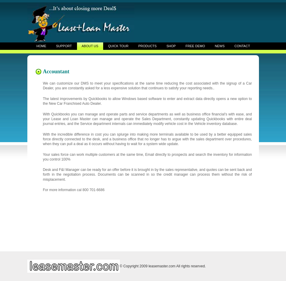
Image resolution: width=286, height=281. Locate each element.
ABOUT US (89, 46)
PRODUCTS (147, 46)
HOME (41, 46)
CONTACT (242, 46)
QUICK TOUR (118, 46)
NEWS (220, 46)
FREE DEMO (195, 46)
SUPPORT (64, 46)
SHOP (171, 46)
